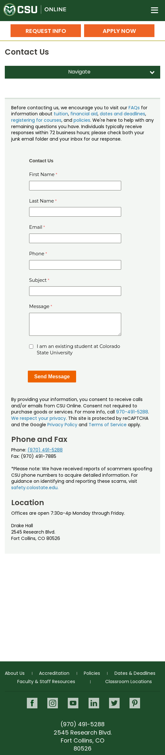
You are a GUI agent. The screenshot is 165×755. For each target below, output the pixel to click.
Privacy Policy (62, 424)
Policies (92, 673)
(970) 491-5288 (45, 450)
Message (39, 306)
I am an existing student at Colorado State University (78, 349)
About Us (15, 673)
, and (67, 120)
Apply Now (119, 31)
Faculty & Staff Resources (46, 681)
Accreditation (54, 673)
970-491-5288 (132, 412)
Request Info (46, 31)
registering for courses (36, 120)
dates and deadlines (122, 114)
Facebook (32, 703)
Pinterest (135, 703)
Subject (38, 280)
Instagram (52, 703)
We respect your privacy (38, 418)
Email (35, 227)
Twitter (114, 703)
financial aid (84, 114)
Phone (36, 254)
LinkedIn (94, 703)
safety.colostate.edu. (35, 487)
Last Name (41, 201)
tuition (61, 114)
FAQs (134, 107)
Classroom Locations (128, 681)
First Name (42, 174)
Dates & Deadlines (134, 673)
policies (82, 120)
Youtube (73, 703)
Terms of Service (108, 424)
